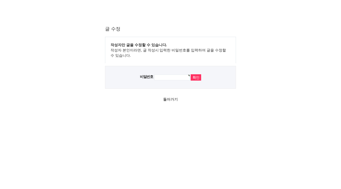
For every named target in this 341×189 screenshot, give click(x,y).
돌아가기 (170, 99)
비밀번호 (146, 77)
